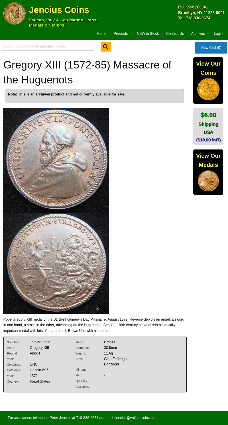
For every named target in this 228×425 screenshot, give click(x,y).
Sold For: (13, 342)
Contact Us (175, 33)
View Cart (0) (211, 48)
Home (101, 33)
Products (121, 33)
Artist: (79, 359)
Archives (198, 33)
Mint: (78, 375)
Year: (10, 376)
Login (218, 33)
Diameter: (82, 348)
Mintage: (81, 369)
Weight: (80, 353)
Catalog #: (14, 370)
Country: (13, 381)
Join (33, 342)
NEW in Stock (148, 33)
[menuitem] (5, 31)
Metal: (79, 342)
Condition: (14, 364)
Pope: (11, 348)
